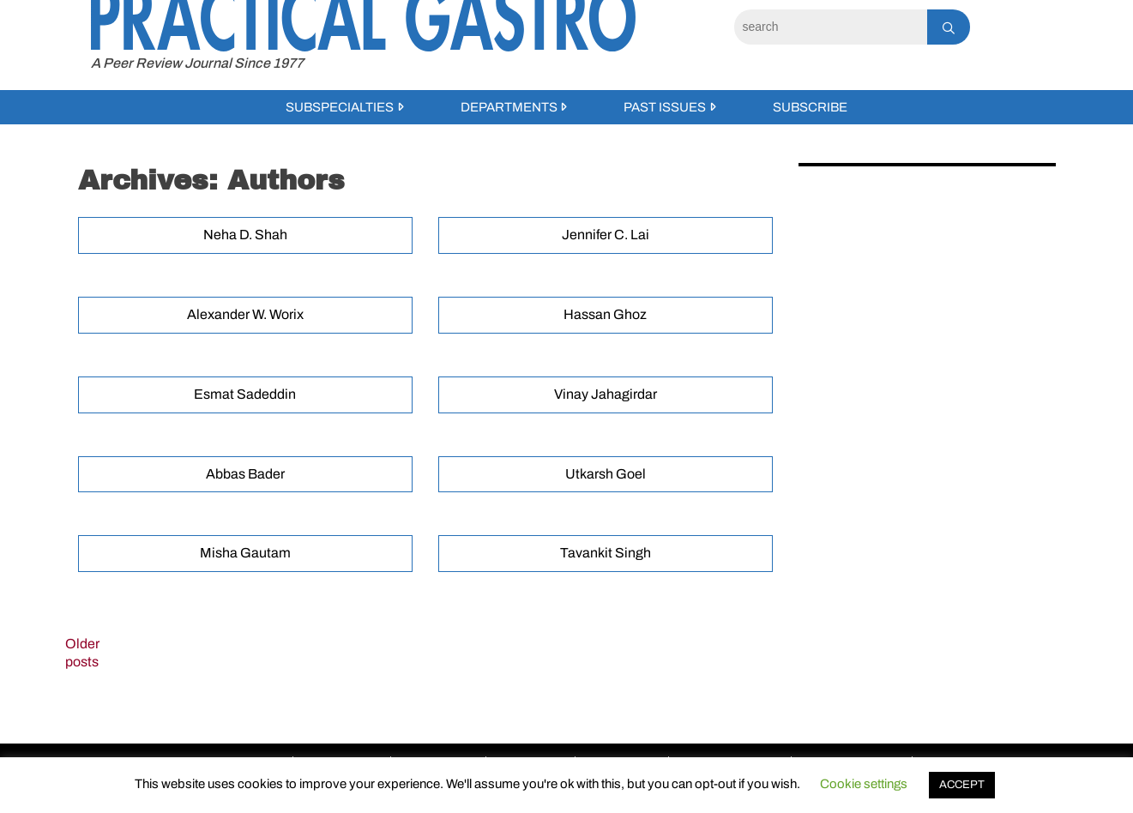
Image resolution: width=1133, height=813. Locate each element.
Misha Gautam (245, 552)
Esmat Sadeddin (245, 394)
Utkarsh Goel (605, 474)
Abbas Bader (245, 474)
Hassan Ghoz (605, 314)
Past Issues (665, 107)
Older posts (82, 652)
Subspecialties (340, 107)
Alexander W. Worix (245, 314)
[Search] (830, 27)
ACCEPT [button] (962, 785)
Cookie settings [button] (863, 784)
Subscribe (810, 107)
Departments (509, 107)
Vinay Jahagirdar (605, 394)
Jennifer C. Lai (605, 234)
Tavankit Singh (605, 552)
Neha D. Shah (245, 234)
